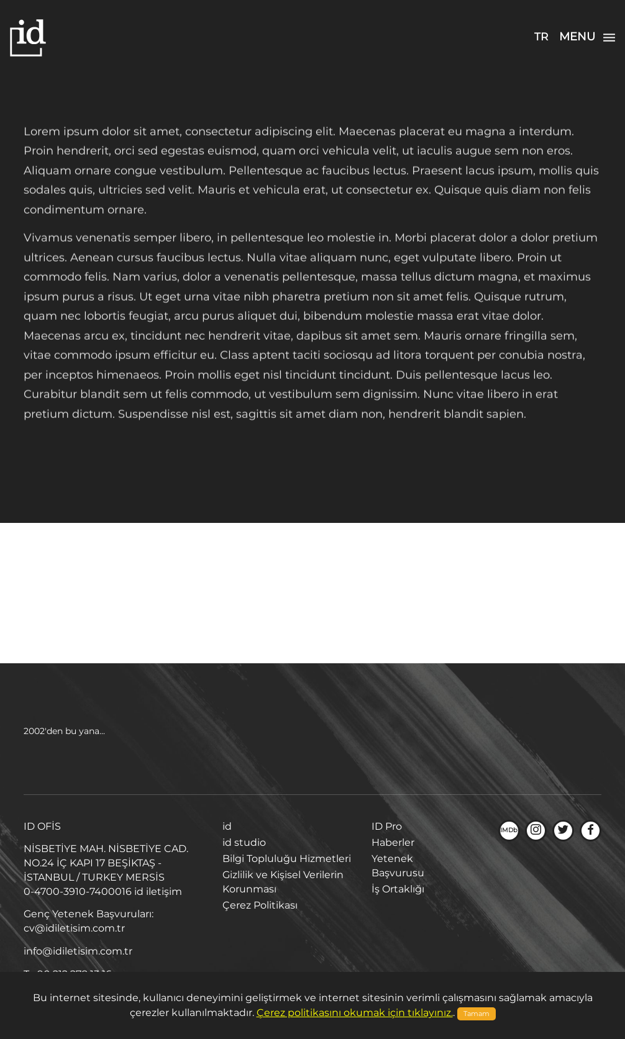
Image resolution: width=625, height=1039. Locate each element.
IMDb (509, 830)
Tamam (476, 1013)
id (227, 827)
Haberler (393, 843)
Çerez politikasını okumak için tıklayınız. (355, 1013)
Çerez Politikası (260, 905)
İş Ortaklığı (398, 889)
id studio (244, 843)
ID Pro (387, 827)
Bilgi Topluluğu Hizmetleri (286, 859)
